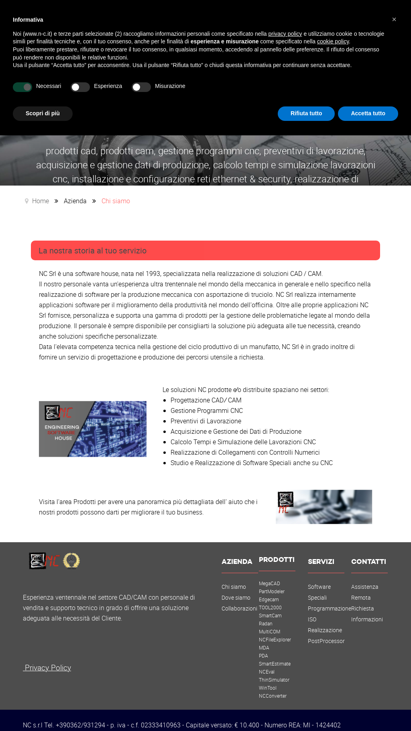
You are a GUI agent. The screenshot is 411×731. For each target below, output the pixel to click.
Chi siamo (234, 577)
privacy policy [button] (285, 34)
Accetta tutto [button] (368, 113)
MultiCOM (269, 622)
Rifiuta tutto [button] (306, 113)
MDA (264, 638)
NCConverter (273, 686)
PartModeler (272, 582)
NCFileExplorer (275, 630)
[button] (394, 19)
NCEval (267, 662)
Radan (266, 614)
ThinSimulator (274, 670)
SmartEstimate (275, 654)
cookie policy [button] (333, 41)
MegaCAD (269, 574)
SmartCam (270, 606)
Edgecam (269, 590)
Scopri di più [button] (43, 113)
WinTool (268, 678)
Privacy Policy (47, 658)
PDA (263, 646)
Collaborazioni (239, 599)
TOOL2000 (270, 598)
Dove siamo (236, 588)
